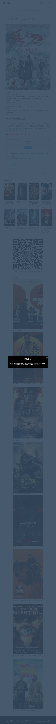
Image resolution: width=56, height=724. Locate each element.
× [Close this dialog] (46, 358)
